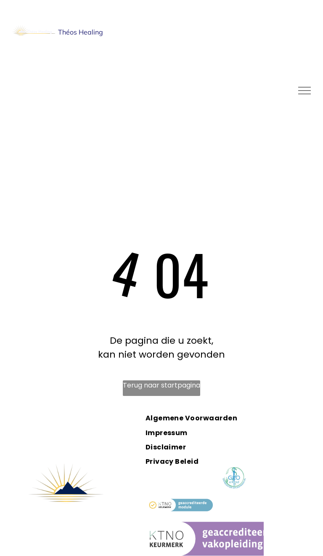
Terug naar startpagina (161, 385)
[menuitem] (201, 418)
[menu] (304, 91)
